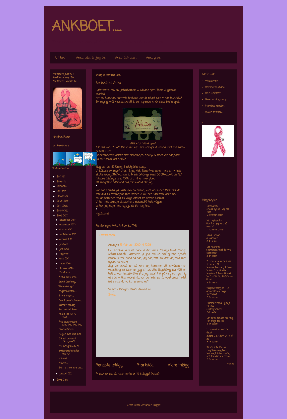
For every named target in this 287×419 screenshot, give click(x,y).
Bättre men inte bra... (71, 368)
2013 (59, 196)
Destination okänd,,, (215, 87)
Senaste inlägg (109, 365)
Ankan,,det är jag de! (91, 58)
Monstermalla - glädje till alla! (218, 304)
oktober (63, 230)
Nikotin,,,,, (63, 363)
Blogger (156, 405)
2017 (59, 177)
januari (63, 374)
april (62, 259)
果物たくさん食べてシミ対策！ (219, 337)
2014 (59, 191)
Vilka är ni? (211, 81)
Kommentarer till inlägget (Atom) (138, 374)
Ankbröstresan (126, 58)
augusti (63, 239)
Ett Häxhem (213, 247)
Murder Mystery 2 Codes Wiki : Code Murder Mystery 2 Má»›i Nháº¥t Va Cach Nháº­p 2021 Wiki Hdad (219, 273)
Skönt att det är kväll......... (67, 316)
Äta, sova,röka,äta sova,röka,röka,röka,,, (70, 323)
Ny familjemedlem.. (69, 346)
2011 (59, 206)
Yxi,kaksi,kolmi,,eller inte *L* (69, 352)
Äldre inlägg (178, 365)
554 (76, 81)
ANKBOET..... (86, 26)
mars (62, 264)
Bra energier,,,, (66, 296)
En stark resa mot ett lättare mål (218, 263)
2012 (60, 201)
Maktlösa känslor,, (214, 106)
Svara (111, 295)
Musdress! (64, 272)
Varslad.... (63, 358)
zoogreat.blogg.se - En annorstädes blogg (217, 289)
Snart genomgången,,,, (70, 300)
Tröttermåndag (67, 305)
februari (64, 268)
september (65, 234)
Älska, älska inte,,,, (68, 277)
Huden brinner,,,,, (213, 112)
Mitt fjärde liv (214, 221)
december (65, 220)
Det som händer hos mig (219, 318)
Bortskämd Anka (68, 310)
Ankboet (61, 58)
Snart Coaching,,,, (67, 282)
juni (61, 249)
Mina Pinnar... (213, 235)
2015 (59, 186)
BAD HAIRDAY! (213, 93)
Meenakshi (212, 206)
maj (61, 254)
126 (72, 78)
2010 (59, 211)
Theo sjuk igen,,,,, (67, 286)
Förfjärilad (211, 294)
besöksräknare (61, 146)
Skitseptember (214, 309)
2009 (60, 216)
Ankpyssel (153, 58)
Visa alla (230, 364)
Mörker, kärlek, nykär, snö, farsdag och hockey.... (218, 355)
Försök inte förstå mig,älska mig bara (216, 349)
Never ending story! (215, 99)
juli (61, 244)
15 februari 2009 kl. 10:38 (135, 245)
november (65, 225)
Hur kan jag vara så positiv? (216, 225)
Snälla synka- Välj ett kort (217, 211)
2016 (60, 182)
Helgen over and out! (70, 334)
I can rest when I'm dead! (217, 331)
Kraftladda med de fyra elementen (218, 251)
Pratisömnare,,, (66, 329)
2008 (60, 380)
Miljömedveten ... (68, 291)
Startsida (145, 365)
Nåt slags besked (215, 321)
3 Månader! (212, 238)
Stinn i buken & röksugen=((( (67, 340)
